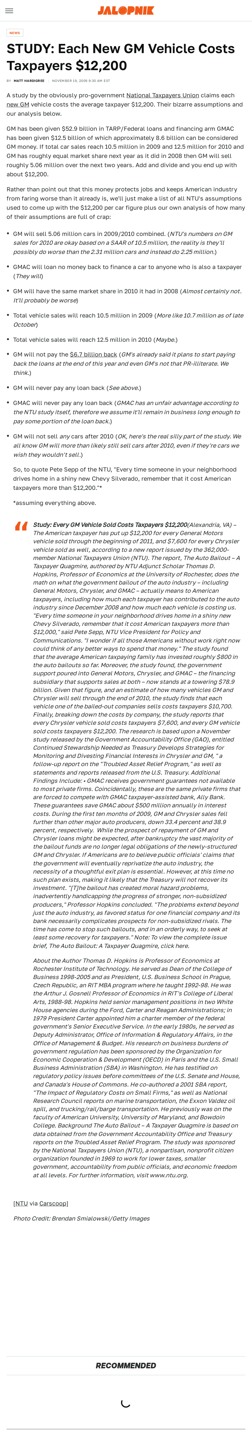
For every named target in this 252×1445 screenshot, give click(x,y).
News (15, 33)
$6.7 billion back (93, 354)
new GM (18, 104)
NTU (21, 1203)
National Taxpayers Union (162, 95)
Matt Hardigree (29, 81)
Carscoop (52, 1203)
